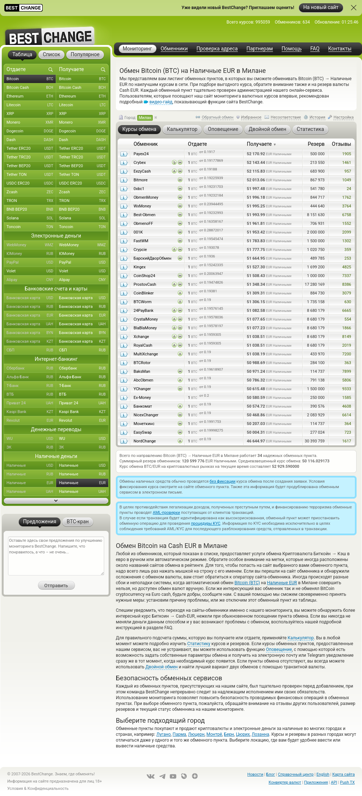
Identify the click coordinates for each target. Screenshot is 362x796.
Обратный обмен (217, 117)
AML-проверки (166, 512)
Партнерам (260, 48)
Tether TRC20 (31, 157)
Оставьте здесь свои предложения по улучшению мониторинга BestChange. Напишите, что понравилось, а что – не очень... (56, 556)
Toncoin (31, 227)
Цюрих (243, 734)
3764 (346, 206)
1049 (346, 180)
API (334, 782)
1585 (346, 397)
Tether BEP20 (31, 166)
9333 (346, 389)
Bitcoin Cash (31, 87)
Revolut (31, 420)
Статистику (198, 643)
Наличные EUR (282, 582)
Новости (255, 774)
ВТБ (31, 394)
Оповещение (279, 649)
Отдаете (197, 144)
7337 (346, 275)
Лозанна (260, 734)
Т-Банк (31, 385)
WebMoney (31, 245)
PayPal (31, 262)
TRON (31, 201)
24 (349, 188)
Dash (31, 140)
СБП (31, 350)
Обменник (146, 144)
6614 (346, 415)
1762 (346, 197)
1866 (346, 328)
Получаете (262, 144)
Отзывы (341, 144)
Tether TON (31, 174)
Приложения (316, 782)
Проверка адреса (217, 48)
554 (347, 319)
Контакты (340, 48)
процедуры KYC (205, 523)
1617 (346, 441)
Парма (179, 734)
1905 (346, 154)
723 (347, 432)
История (317, 117)
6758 (346, 215)
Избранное (251, 117)
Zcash (31, 192)
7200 (346, 354)
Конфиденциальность (48, 788)
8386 (346, 284)
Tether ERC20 (31, 148)
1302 (346, 241)
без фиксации (222, 481)
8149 (346, 336)
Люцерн (196, 734)
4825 (346, 267)
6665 (346, 310)
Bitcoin (31, 79)
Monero (31, 122)
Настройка (343, 117)
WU (31, 438)
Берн (229, 734)
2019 (346, 345)
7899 (346, 371)
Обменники (174, 48)
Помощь (292, 48)
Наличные (31, 465)
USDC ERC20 (31, 183)
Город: (136, 118)
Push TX (347, 782)
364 (347, 423)
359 (347, 249)
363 (347, 362)
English (322, 774)
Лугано (163, 734)
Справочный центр (295, 774)
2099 (346, 232)
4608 (346, 406)
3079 (346, 293)
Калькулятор (301, 637)
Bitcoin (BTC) (247, 582)
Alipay (31, 280)
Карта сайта (343, 774)
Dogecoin (31, 131)
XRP (31, 114)
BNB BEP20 (31, 209)
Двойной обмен (162, 666)
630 (347, 302)
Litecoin (31, 105)
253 (347, 258)
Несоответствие (286, 117)
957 (347, 171)
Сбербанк (31, 368)
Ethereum (31, 96)
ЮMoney (31, 253)
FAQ (314, 48)
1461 (346, 162)
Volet (31, 271)
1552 (346, 223)
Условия (15, 788)
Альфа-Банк (31, 377)
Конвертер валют (285, 782)
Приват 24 (31, 403)
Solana (31, 218)
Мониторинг (137, 48)
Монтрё (214, 734)
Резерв (316, 144)
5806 (346, 380)
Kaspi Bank (31, 412)
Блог (270, 774)
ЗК (31, 447)
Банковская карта (31, 298)
